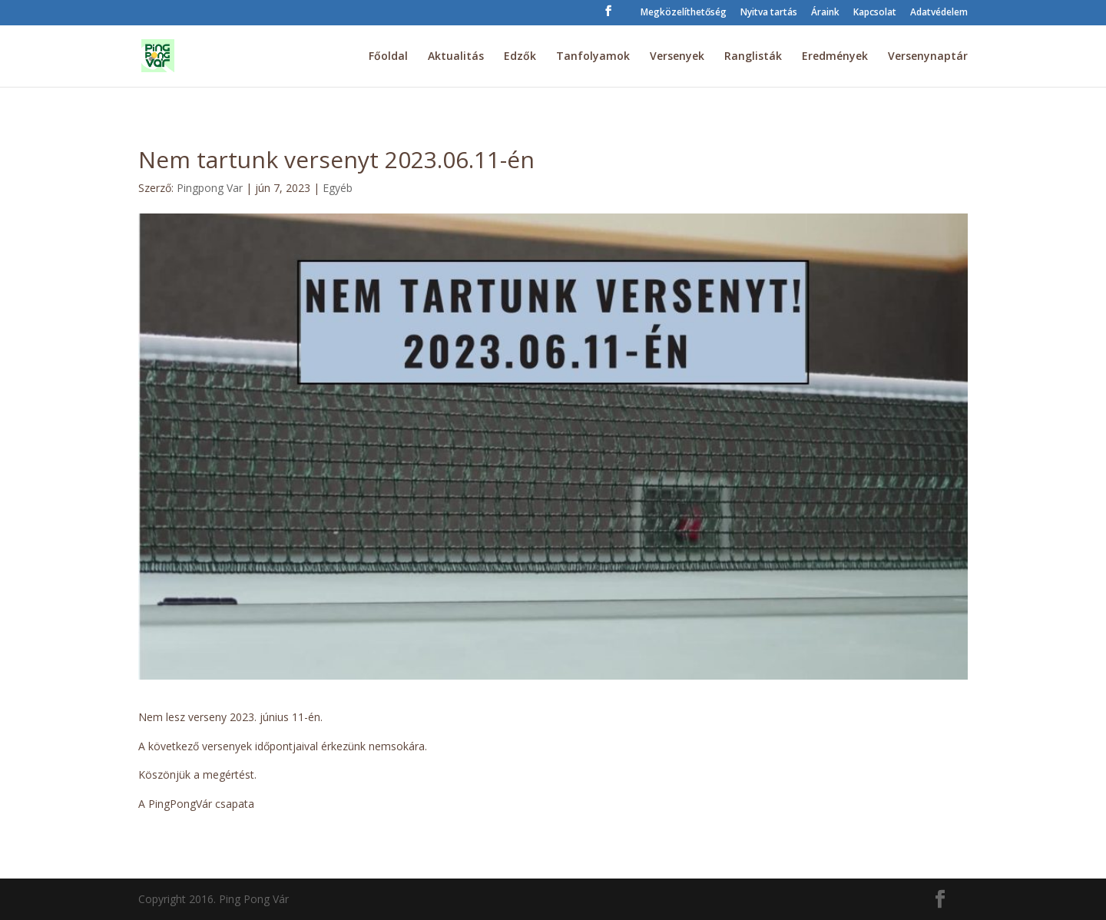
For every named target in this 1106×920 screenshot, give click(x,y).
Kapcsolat (874, 13)
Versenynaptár (928, 57)
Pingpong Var (210, 187)
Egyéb (338, 187)
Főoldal (388, 57)
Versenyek (677, 57)
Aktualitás (456, 57)
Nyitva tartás (768, 13)
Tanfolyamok (593, 57)
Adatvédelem (939, 13)
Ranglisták (753, 57)
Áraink (825, 13)
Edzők (520, 57)
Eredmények (835, 57)
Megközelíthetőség (684, 13)
